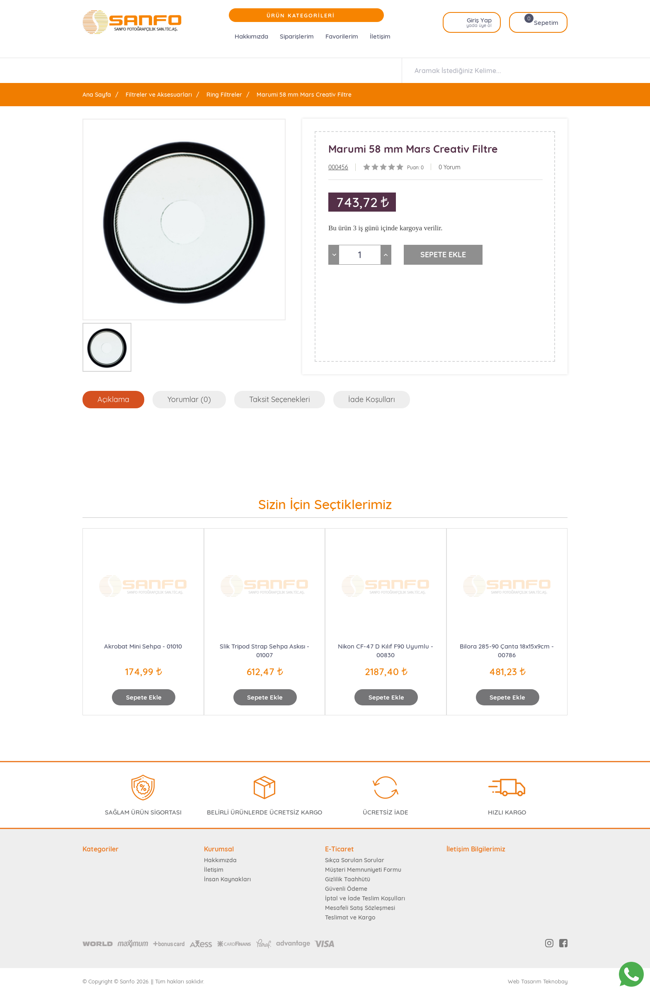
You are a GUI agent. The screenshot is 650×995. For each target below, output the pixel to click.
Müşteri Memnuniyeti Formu (363, 869)
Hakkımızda (251, 36)
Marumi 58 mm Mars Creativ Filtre (304, 95)
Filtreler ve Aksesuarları (159, 95)
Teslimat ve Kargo (350, 917)
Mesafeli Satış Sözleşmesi (360, 908)
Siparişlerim (297, 36)
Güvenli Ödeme (346, 889)
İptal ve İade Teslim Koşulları (365, 898)
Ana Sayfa (96, 95)
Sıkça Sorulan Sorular (354, 860)
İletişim (380, 36)
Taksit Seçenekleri (279, 399)
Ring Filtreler (224, 95)
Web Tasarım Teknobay (538, 981)
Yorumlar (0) (189, 399)
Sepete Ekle (144, 697)
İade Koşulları (371, 399)
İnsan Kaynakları (227, 879)
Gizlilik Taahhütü (347, 879)
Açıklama (113, 399)
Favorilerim (341, 36)
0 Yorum (450, 167)
